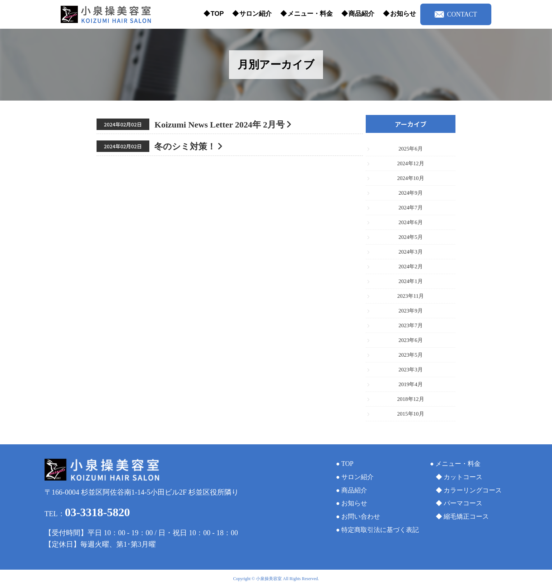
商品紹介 (361, 13)
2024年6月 (410, 222)
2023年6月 (410, 340)
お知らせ (403, 13)
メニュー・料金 (310, 13)
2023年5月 (410, 355)
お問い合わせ (360, 516)
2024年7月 (410, 207)
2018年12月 (410, 399)
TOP (217, 13)
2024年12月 (410, 163)
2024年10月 (410, 178)
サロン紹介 (255, 13)
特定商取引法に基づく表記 (380, 529)
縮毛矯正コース (466, 516)
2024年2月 (410, 266)
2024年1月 (410, 281)
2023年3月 (410, 369)
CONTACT (456, 14)
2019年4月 (410, 384)
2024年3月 (410, 252)
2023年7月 (410, 325)
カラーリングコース (473, 490)
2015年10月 (410, 414)
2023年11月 (410, 296)
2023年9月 (410, 311)
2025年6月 (410, 149)
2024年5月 (410, 237)
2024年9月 (410, 193)
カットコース (463, 477)
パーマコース (463, 503)
